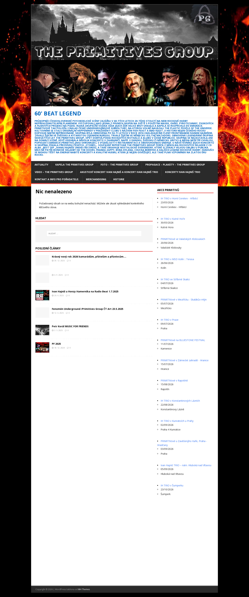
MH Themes (84, 589)
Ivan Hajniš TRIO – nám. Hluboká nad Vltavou (186, 465)
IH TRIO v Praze (169, 319)
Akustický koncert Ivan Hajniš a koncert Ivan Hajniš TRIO (119, 172)
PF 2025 (56, 343)
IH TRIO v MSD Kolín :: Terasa (177, 259)
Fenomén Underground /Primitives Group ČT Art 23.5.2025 (87, 308)
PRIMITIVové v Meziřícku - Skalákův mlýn (184, 299)
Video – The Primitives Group (54, 172)
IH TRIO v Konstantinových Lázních (180, 400)
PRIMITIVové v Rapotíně (174, 380)
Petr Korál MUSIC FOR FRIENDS (70, 326)
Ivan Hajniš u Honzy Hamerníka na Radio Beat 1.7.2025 (85, 291)
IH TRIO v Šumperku (172, 485)
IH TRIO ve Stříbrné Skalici (175, 279)
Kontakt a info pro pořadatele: (57, 179)
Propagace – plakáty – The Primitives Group (175, 164)
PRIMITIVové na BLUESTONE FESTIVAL (183, 340)
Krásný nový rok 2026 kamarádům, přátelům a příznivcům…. (89, 256)
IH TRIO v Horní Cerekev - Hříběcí (179, 198)
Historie (118, 179)
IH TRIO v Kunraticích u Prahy (177, 421)
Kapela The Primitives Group (74, 164)
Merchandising (96, 179)
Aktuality (41, 164)
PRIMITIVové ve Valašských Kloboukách (183, 239)
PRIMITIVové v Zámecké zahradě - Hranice (185, 360)
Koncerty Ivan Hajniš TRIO (182, 172)
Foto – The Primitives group (119, 164)
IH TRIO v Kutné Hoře (173, 218)
